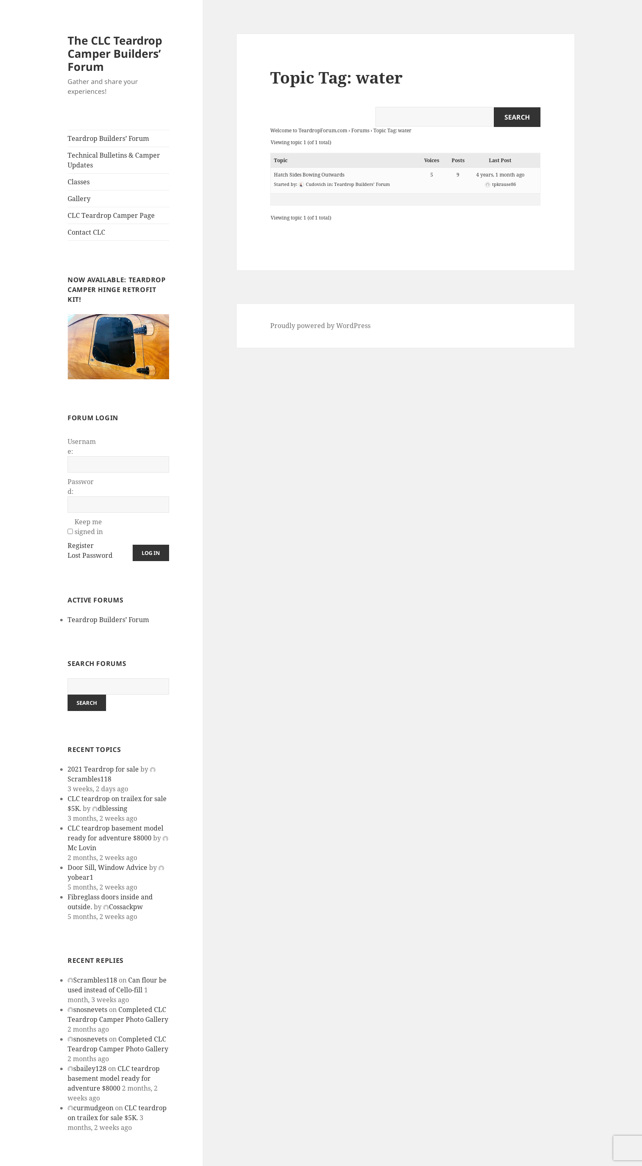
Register (81, 545)
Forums (360, 130)
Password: (81, 486)
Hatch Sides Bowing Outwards (309, 174)
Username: (82, 446)
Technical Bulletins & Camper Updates (114, 160)
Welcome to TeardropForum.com (308, 130)
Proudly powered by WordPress (320, 325)
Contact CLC (86, 232)
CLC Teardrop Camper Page (111, 215)
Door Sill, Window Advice (107, 867)
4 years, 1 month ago (500, 174)
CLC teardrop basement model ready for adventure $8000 (114, 1078)
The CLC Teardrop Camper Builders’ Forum (115, 53)
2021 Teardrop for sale (103, 769)
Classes (79, 181)
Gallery (79, 198)
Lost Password (90, 555)
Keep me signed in (89, 526)
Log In (151, 553)
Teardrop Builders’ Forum (108, 138)
